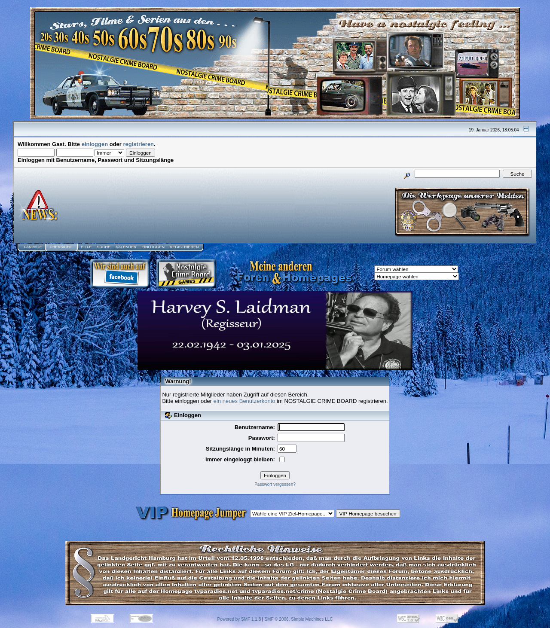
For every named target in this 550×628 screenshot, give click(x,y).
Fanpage (33, 247)
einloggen (95, 144)
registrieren (138, 144)
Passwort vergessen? (275, 484)
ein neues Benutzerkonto (244, 401)
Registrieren (184, 247)
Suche (103, 247)
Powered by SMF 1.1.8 (239, 619)
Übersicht (61, 247)
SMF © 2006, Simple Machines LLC (298, 619)
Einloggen (153, 247)
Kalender (126, 247)
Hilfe (86, 247)
